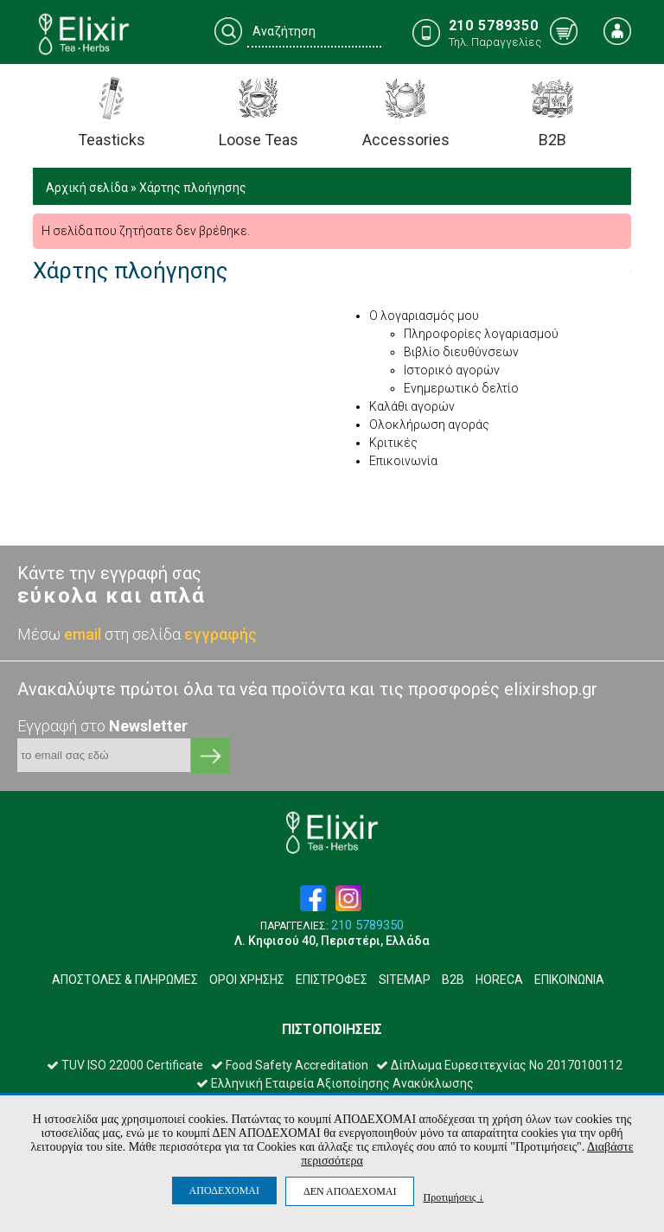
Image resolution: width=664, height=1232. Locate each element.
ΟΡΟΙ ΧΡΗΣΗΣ (246, 979)
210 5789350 (367, 925)
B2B (453, 979)
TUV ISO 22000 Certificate (125, 1065)
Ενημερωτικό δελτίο (461, 388)
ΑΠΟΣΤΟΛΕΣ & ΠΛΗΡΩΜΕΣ (125, 979)
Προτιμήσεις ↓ (453, 1197)
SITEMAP (405, 979)
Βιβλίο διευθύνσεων (461, 352)
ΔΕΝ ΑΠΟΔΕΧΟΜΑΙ (349, 1191)
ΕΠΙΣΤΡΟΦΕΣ (331, 979)
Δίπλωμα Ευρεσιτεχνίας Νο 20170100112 (499, 1065)
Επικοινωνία (403, 461)
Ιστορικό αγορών (452, 370)
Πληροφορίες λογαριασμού (481, 334)
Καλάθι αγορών (412, 406)
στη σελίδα (181, 634)
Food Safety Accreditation (289, 1065)
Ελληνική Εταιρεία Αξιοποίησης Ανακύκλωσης (335, 1083)
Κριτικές (393, 443)
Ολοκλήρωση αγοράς (429, 424)
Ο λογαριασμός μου (424, 315)
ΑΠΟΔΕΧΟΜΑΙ (224, 1190)
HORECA (499, 979)
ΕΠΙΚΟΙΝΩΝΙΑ (569, 979)
